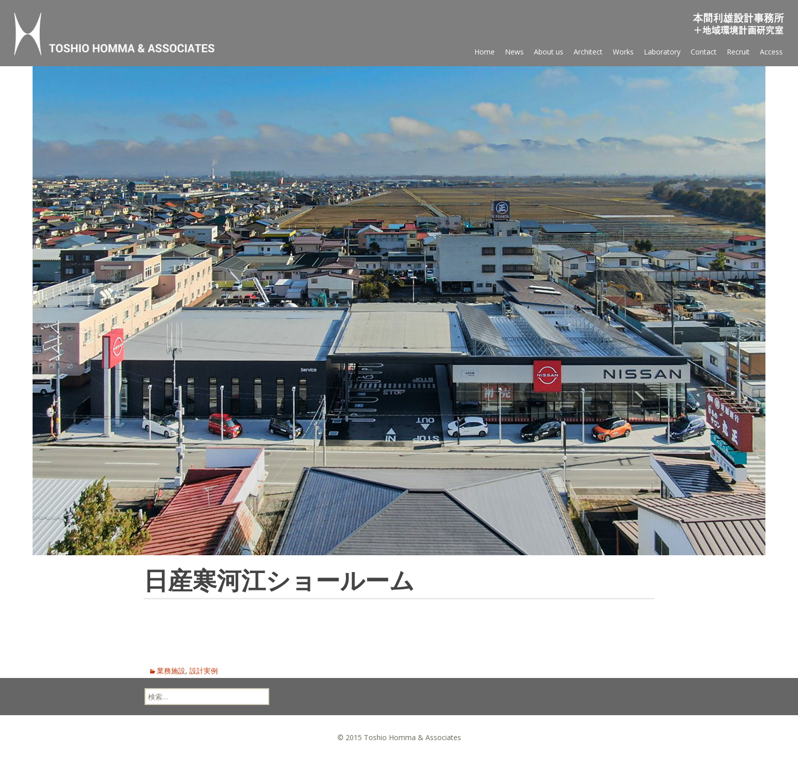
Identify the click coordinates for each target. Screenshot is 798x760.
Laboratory (662, 52)
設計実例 (203, 670)
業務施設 (171, 670)
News (514, 52)
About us (548, 52)
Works (623, 52)
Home (484, 52)
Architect (588, 52)
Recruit (738, 52)
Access (771, 52)
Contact (704, 52)
